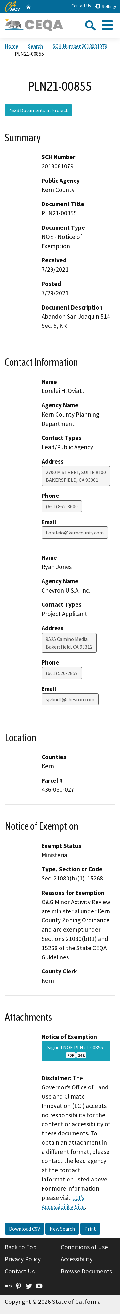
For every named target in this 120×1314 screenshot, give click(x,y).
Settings (105, 6)
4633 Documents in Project (38, 110)
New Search (62, 1229)
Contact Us (81, 6)
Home (11, 46)
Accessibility (76, 1259)
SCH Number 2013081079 (80, 46)
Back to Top (20, 1247)
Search (35, 46)
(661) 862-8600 (62, 506)
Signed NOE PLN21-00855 (76, 1051)
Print (90, 1229)
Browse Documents (86, 1271)
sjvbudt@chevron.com (70, 699)
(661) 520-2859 (62, 673)
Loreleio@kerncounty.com (75, 532)
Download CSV (24, 1229)
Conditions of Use (84, 1247)
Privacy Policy (23, 1259)
